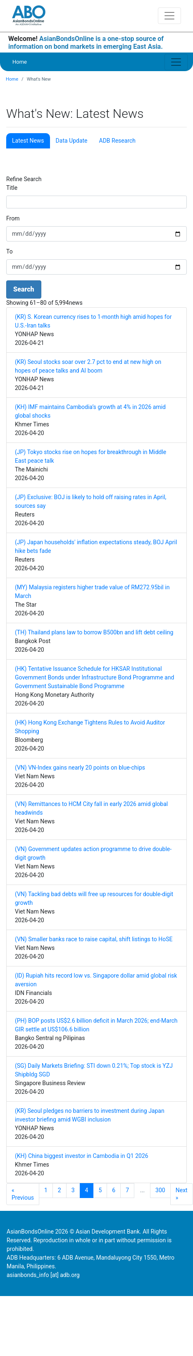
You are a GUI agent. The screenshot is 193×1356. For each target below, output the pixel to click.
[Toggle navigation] (169, 15)
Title (11, 187)
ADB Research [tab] (117, 140)
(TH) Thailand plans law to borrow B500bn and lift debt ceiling (94, 632)
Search (23, 289)
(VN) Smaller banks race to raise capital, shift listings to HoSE (93, 939)
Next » (182, 1194)
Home (19, 62)
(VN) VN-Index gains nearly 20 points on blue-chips (80, 767)
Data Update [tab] (72, 140)
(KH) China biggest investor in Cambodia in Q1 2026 (81, 1156)
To (9, 251)
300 (160, 1190)
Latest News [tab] (28, 140)
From (12, 218)
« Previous (23, 1194)
